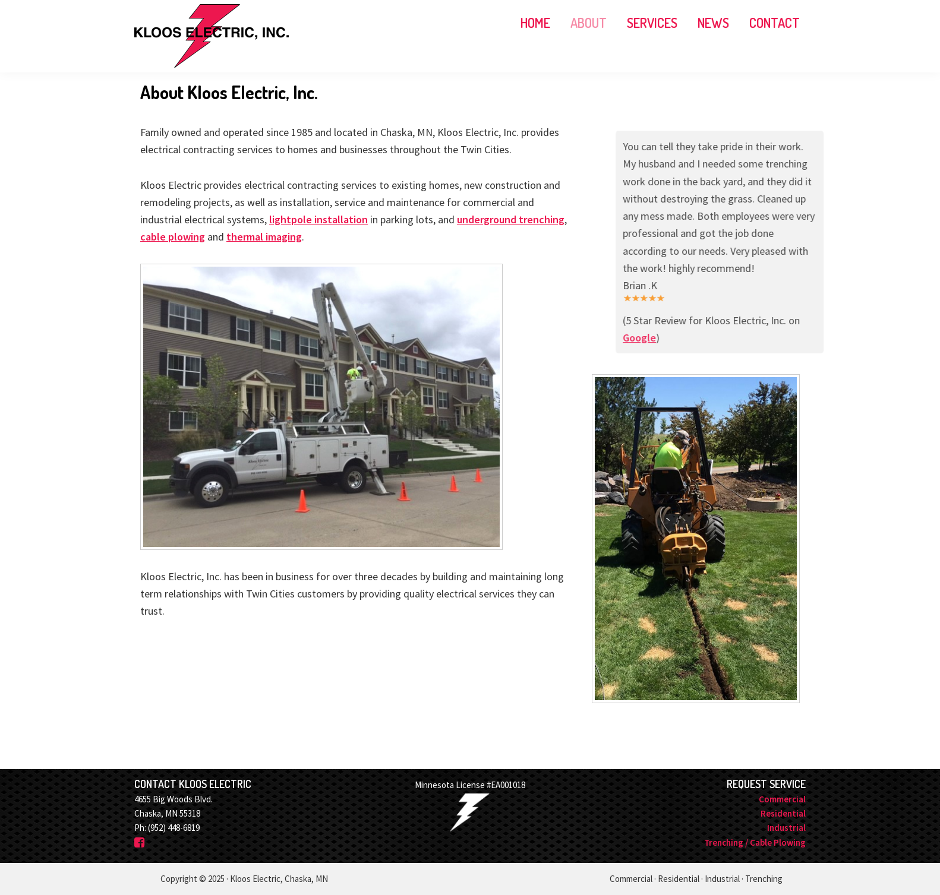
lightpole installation (318, 219)
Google (664, 337)
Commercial (782, 799)
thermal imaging (264, 236)
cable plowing (172, 236)
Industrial (786, 827)
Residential (783, 813)
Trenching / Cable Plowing (755, 842)
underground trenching (510, 219)
